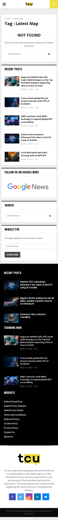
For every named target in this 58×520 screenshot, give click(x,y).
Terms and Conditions (15, 415)
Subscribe (12, 254)
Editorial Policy (11, 419)
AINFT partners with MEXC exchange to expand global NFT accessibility (37, 119)
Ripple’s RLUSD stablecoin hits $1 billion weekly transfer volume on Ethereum (37, 301)
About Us (8, 436)
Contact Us (9, 432)
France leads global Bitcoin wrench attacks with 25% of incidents (35, 101)
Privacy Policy (11, 428)
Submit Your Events (13, 410)
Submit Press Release (15, 406)
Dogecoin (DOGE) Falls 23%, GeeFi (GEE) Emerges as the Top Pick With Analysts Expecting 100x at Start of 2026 (37, 81)
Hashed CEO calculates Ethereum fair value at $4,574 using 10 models (36, 137)
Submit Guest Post (13, 401)
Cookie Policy (11, 423)
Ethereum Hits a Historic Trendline (33, 316)
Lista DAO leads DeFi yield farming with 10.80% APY (34, 154)
